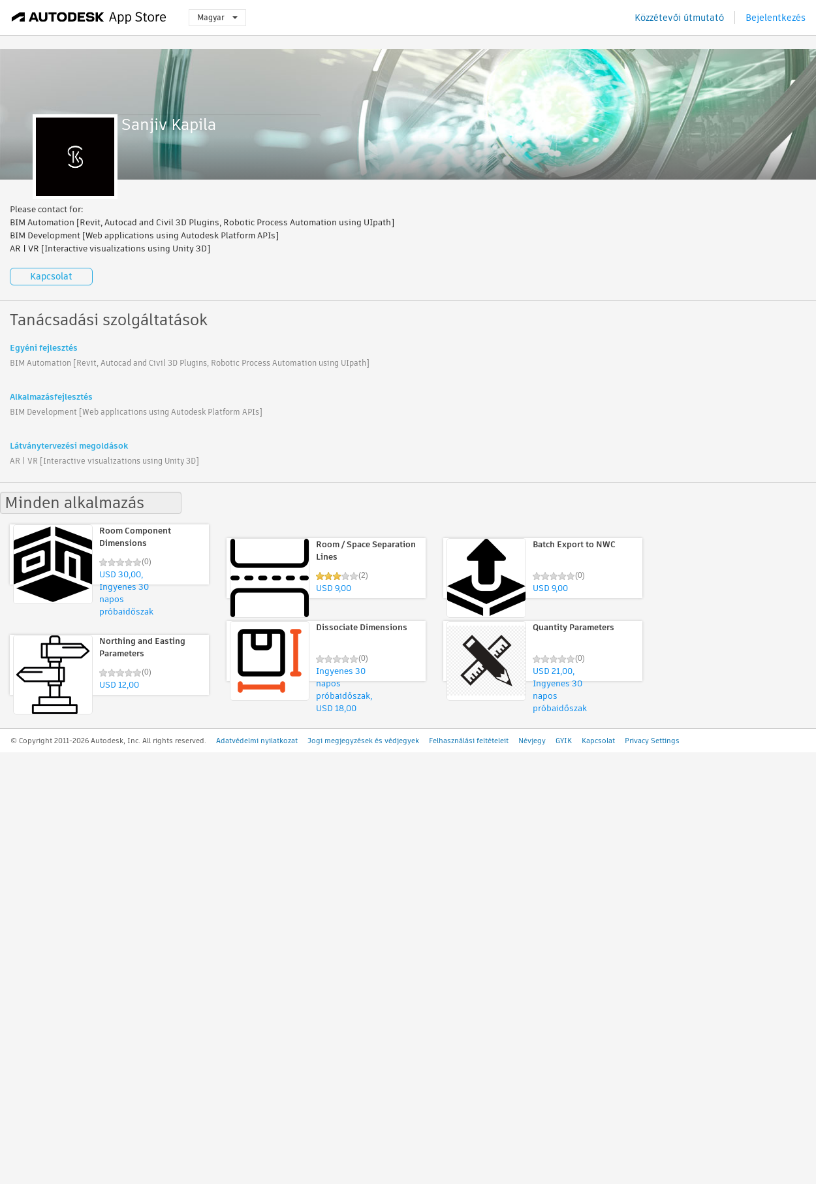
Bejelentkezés (775, 17)
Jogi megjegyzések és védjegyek (363, 740)
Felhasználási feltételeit (469, 740)
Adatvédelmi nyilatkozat (257, 740)
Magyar (217, 17)
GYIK (564, 740)
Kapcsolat (51, 276)
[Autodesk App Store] (89, 17)
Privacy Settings (652, 740)
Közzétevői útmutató (679, 17)
